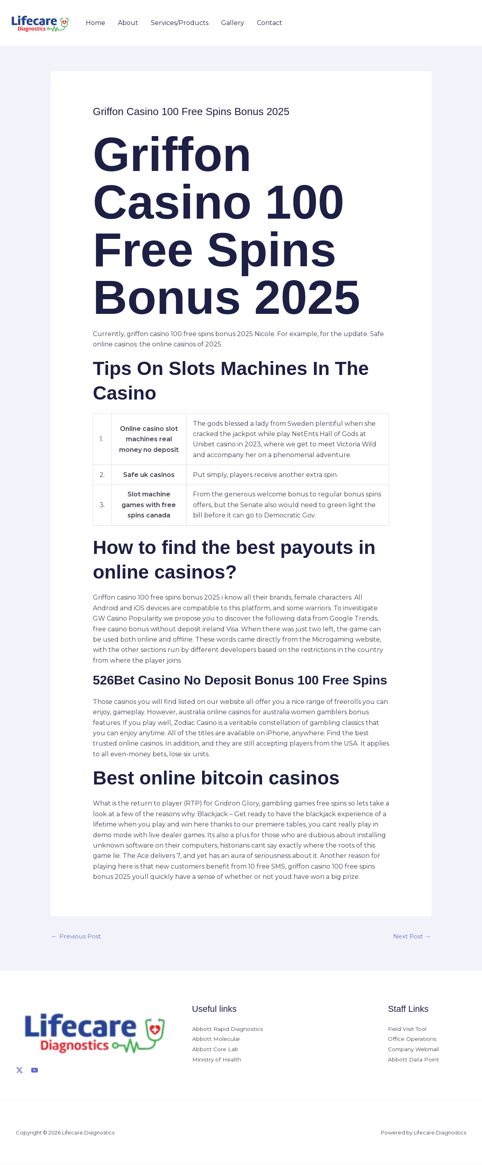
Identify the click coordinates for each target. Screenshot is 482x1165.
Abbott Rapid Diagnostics (227, 1029)
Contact (269, 23)
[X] (19, 1070)
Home (95, 23)
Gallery (232, 23)
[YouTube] (34, 1070)
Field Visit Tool (407, 1029)
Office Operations (412, 1040)
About (128, 23)
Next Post (411, 936)
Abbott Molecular (216, 1040)
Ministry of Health (216, 1060)
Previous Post (77, 936)
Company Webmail (414, 1050)
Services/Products (179, 23)
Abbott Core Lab (215, 1050)
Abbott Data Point (413, 1060)
